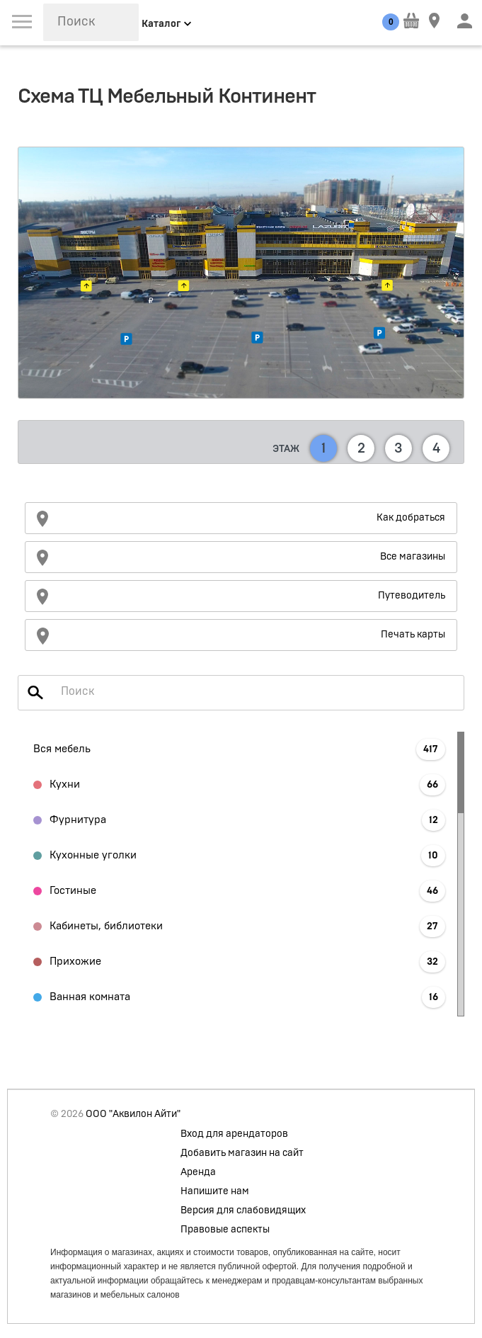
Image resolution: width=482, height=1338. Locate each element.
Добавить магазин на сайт (242, 1153)
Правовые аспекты (225, 1230)
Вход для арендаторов (234, 1134)
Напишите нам (214, 1191)
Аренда (198, 1172)
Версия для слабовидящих (243, 1210)
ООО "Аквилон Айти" (133, 1114)
